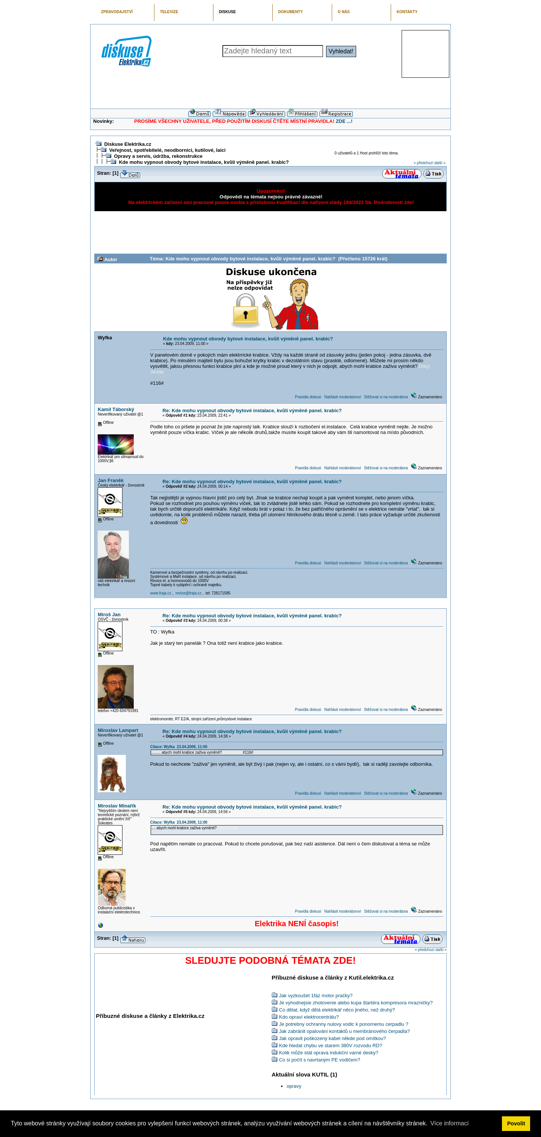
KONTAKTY (407, 12)
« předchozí (423, 163)
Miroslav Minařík (117, 806)
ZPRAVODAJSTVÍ (117, 12)
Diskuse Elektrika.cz (127, 144)
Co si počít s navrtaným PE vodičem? (319, 1060)
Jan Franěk (111, 480)
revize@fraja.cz (188, 593)
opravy (294, 1086)
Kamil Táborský (116, 409)
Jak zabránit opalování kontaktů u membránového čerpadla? (344, 1031)
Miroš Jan (109, 614)
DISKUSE (227, 12)
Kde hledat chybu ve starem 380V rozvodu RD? (330, 1045)
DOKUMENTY (290, 12)
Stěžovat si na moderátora (386, 397)
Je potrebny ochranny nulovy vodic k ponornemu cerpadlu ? (343, 1024)
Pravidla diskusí (308, 397)
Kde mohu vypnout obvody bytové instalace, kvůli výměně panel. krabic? (204, 162)
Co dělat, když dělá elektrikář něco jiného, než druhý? (337, 1010)
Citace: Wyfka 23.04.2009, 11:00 (178, 747)
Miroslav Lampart (118, 730)
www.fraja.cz (160, 593)
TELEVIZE (169, 12)
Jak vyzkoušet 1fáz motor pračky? (316, 995)
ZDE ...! (344, 121)
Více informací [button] (449, 1123)
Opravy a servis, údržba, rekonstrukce (158, 156)
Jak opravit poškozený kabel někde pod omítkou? (332, 1038)
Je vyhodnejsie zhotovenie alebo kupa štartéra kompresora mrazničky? (356, 1002)
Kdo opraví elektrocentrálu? (309, 1017)
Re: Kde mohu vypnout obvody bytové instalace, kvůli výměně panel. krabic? (252, 410)
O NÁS (344, 12)
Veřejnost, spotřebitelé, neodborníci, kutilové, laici (167, 150)
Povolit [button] (516, 1123)
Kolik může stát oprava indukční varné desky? (328, 1052)
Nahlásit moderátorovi (342, 397)
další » (439, 163)
